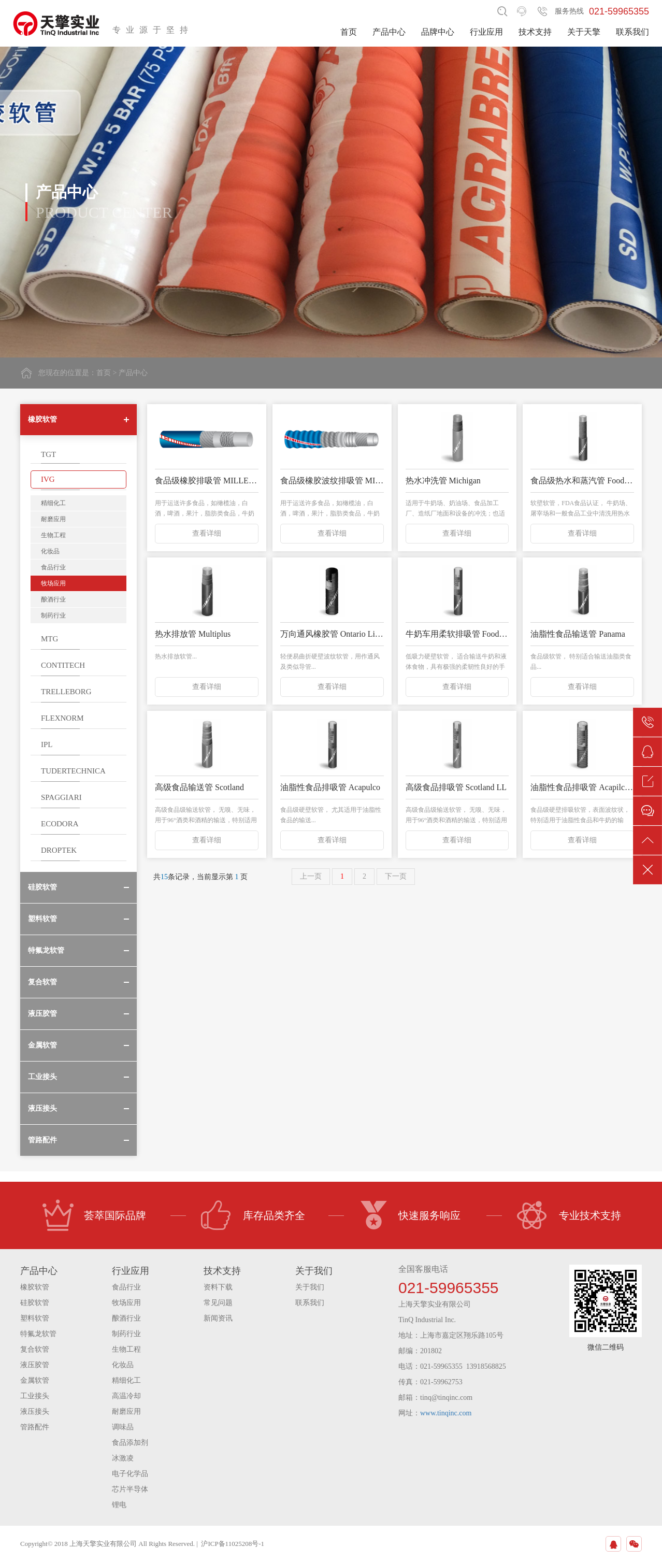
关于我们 (309, 1287)
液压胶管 (34, 1365)
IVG (48, 479)
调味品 (123, 1427)
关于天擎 (583, 31)
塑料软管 (34, 1318)
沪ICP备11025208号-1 (232, 1543)
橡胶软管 (34, 1287)
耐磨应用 (53, 519)
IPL (47, 744)
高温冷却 (126, 1396)
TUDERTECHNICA (73, 771)
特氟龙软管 (38, 1334)
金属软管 (34, 1380)
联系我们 (632, 31)
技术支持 (535, 31)
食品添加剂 (130, 1442)
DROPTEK (59, 850)
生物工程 (53, 535)
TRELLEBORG (66, 691)
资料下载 (218, 1287)
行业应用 (486, 31)
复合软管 (34, 1349)
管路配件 (34, 1427)
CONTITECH (63, 665)
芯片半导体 (130, 1489)
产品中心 (389, 31)
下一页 (396, 876)
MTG (49, 639)
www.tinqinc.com (445, 1413)
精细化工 (53, 503)
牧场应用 (53, 583)
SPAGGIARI (61, 797)
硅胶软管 (34, 1303)
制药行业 (53, 615)
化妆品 (50, 551)
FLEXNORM (62, 718)
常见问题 (218, 1303)
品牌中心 (437, 31)
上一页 (311, 876)
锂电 (119, 1505)
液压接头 (34, 1411)
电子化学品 (130, 1474)
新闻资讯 (218, 1318)
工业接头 (34, 1396)
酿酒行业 (53, 599)
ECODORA (60, 824)
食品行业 (53, 567)
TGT (48, 454)
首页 (348, 31)
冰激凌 (123, 1458)
